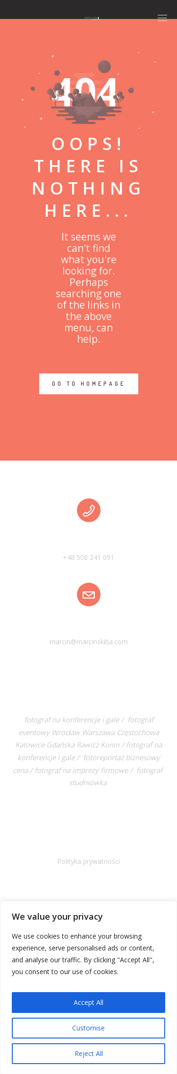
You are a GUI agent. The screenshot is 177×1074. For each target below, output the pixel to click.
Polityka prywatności (88, 861)
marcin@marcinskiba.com (89, 641)
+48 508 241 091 (88, 557)
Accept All (88, 1002)
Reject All (89, 1053)
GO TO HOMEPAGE (89, 383)
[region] (88, 987)
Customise (88, 1027)
